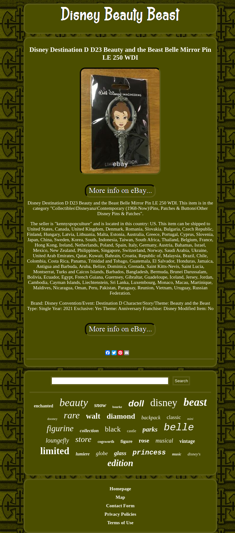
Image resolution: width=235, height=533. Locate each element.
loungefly (57, 440)
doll (136, 403)
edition (120, 463)
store (83, 439)
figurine (60, 428)
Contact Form (120, 505)
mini (190, 419)
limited (54, 450)
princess (149, 453)
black (113, 429)
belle (179, 427)
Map (120, 497)
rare (72, 415)
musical (164, 441)
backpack (150, 417)
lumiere (83, 454)
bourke (117, 407)
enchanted (43, 406)
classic (174, 417)
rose (144, 440)
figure (126, 441)
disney (163, 402)
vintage (187, 441)
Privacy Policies (120, 514)
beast (195, 402)
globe (102, 453)
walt (93, 416)
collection (89, 430)
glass (120, 453)
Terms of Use (120, 522)
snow (100, 405)
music (176, 454)
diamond (121, 416)
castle (131, 430)
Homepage (120, 488)
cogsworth (106, 441)
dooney (52, 419)
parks (150, 429)
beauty (73, 402)
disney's (194, 454)
